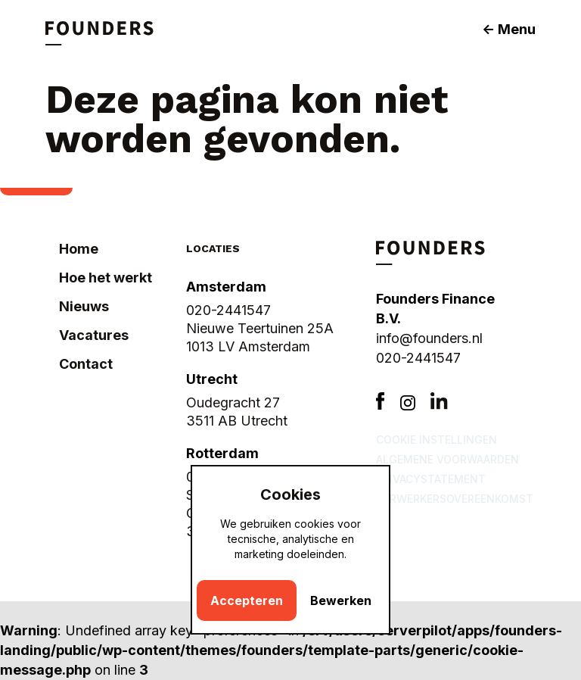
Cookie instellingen (436, 439)
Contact (86, 364)
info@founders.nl (429, 338)
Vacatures (94, 335)
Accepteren (246, 600)
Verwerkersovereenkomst (454, 498)
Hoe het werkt (105, 277)
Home (78, 249)
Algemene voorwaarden (447, 459)
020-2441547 (418, 358)
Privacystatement (431, 479)
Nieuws (84, 306)
